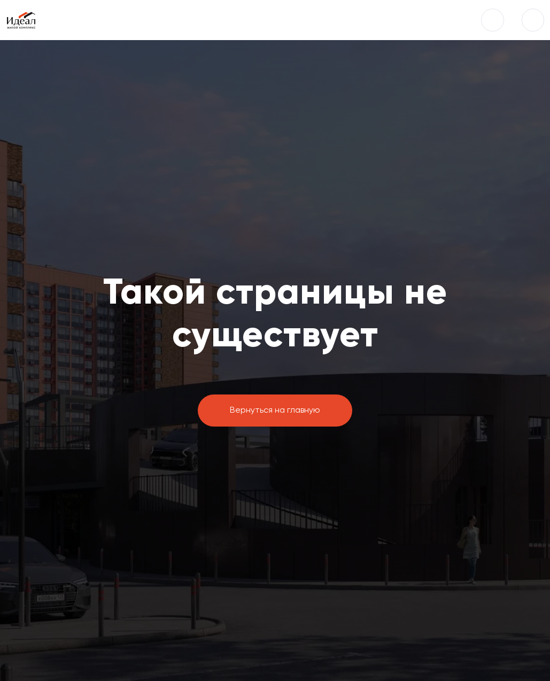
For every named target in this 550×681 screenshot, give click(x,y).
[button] (492, 20)
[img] (532, 20)
